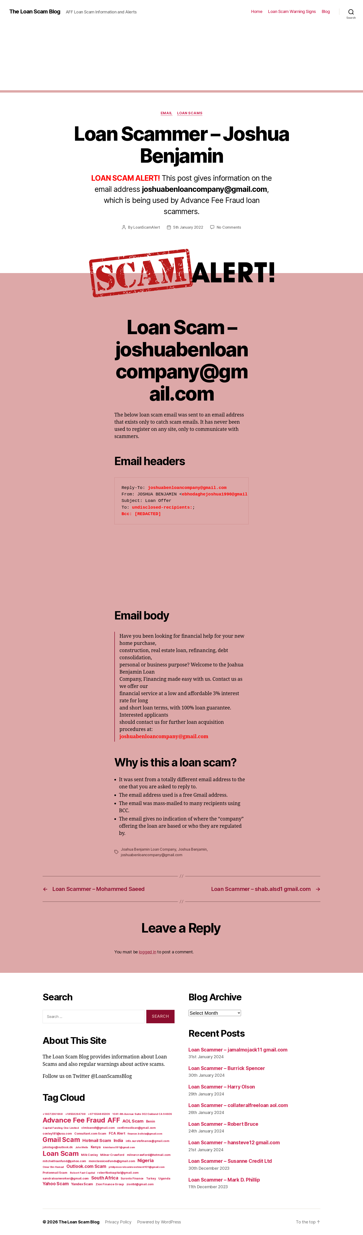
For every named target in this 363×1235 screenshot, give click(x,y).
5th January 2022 (188, 227)
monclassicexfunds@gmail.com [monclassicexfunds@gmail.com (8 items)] (112, 1161)
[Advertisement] (181, 57)
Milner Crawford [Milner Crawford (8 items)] (112, 1155)
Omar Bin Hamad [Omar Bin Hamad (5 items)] (53, 1167)
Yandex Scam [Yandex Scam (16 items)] (82, 1184)
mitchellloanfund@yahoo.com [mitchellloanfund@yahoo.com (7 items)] (64, 1161)
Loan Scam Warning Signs (292, 11)
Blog (326, 11)
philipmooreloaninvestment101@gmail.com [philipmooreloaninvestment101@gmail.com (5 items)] (137, 1167)
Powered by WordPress (159, 1221)
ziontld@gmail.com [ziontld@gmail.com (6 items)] (140, 1184)
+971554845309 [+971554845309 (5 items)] (99, 1114)
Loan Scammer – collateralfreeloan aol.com (238, 1105)
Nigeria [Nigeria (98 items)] (145, 1160)
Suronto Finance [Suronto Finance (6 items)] (132, 1178)
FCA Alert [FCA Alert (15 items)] (117, 1133)
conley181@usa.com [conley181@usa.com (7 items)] (57, 1133)
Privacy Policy (118, 1221)
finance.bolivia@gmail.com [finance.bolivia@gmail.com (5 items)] (145, 1133)
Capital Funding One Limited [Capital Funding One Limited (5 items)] (61, 1127)
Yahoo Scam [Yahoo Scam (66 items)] (56, 1183)
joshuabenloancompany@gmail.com (151, 854)
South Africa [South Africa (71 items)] (104, 1178)
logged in (147, 951)
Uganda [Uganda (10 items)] (164, 1178)
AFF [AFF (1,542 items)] (113, 1120)
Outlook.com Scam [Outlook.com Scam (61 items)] (86, 1166)
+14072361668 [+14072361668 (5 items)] (53, 1114)
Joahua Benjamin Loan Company (148, 849)
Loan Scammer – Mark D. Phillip (224, 1180)
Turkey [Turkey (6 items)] (151, 1178)
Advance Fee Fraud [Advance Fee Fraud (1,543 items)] (74, 1120)
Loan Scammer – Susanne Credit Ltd (230, 1161)
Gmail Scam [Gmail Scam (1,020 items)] (61, 1140)
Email (166, 113)
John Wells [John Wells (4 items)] (81, 1147)
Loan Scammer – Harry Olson (221, 1087)
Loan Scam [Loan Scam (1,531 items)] (61, 1153)
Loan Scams (190, 113)
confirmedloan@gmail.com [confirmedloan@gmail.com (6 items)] (136, 1127)
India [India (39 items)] (118, 1140)
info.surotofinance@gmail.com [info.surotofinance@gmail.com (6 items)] (147, 1141)
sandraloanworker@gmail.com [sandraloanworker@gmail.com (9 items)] (66, 1178)
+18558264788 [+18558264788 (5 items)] (75, 1114)
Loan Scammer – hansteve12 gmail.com (234, 1142)
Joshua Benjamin (192, 849)
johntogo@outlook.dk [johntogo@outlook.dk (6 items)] (58, 1147)
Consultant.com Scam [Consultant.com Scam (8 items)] (90, 1133)
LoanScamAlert (146, 227)
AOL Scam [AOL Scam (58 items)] (133, 1121)
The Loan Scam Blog (34, 11)
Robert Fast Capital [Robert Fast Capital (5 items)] (82, 1172)
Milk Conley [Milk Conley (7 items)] (89, 1155)
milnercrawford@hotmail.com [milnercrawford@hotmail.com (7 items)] (149, 1155)
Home (256, 11)
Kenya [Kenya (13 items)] (96, 1147)
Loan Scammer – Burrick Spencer (226, 1068)
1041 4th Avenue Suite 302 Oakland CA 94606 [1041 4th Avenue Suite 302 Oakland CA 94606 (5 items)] (142, 1114)
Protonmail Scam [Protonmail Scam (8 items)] (55, 1172)
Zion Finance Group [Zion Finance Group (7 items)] (110, 1184)
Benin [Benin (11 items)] (150, 1121)
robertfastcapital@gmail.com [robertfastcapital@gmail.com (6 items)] (118, 1172)
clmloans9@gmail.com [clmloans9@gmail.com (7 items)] (98, 1127)
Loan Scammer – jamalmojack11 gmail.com (238, 1050)
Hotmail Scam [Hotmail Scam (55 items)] (96, 1140)
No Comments (229, 227)
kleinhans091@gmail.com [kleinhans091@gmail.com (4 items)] (119, 1147)
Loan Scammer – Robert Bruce (223, 1124)
